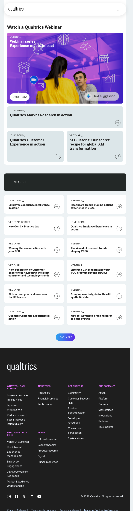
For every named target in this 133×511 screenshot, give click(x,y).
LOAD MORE (65, 337)
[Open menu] (118, 9)
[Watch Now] (117, 122)
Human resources (48, 461)
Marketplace (106, 409)
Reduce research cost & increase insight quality (17, 419)
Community (74, 392)
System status (76, 438)
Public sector (45, 404)
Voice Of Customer (18, 441)
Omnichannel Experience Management (14, 451)
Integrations (105, 415)
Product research (48, 450)
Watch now (20, 97)
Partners (103, 421)
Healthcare (44, 392)
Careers (103, 404)
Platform (103, 398)
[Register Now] (119, 206)
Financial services (48, 398)
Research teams (47, 444)
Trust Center (106, 427)
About (102, 392)
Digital (41, 456)
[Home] (15, 9)
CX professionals (48, 439)
